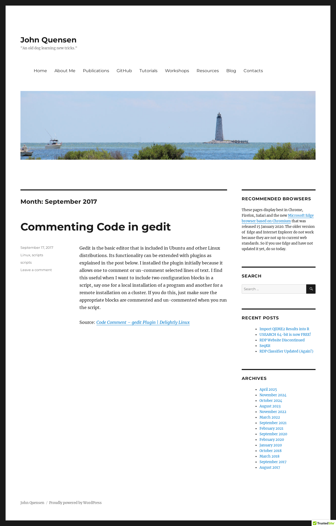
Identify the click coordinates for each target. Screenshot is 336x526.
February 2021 (271, 428)
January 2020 (271, 445)
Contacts (253, 70)
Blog (231, 70)
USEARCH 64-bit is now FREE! (285, 334)
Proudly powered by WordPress (75, 503)
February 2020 (272, 439)
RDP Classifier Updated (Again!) (286, 351)
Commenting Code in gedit (95, 226)
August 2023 (270, 406)
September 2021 (273, 423)
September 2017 (273, 462)
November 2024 (273, 395)
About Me (64, 70)
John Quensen (48, 39)
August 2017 (270, 467)
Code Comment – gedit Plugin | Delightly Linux (143, 322)
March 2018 (269, 456)
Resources (208, 70)
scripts (37, 255)
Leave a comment (36, 270)
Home (40, 70)
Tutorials (148, 70)
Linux (25, 255)
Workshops (177, 70)
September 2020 (273, 434)
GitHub (124, 70)
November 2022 (273, 412)
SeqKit (265, 346)
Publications (96, 70)
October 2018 (271, 451)
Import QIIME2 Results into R (284, 329)
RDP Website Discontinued (282, 340)
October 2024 (271, 400)
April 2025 (268, 389)
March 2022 (270, 417)
